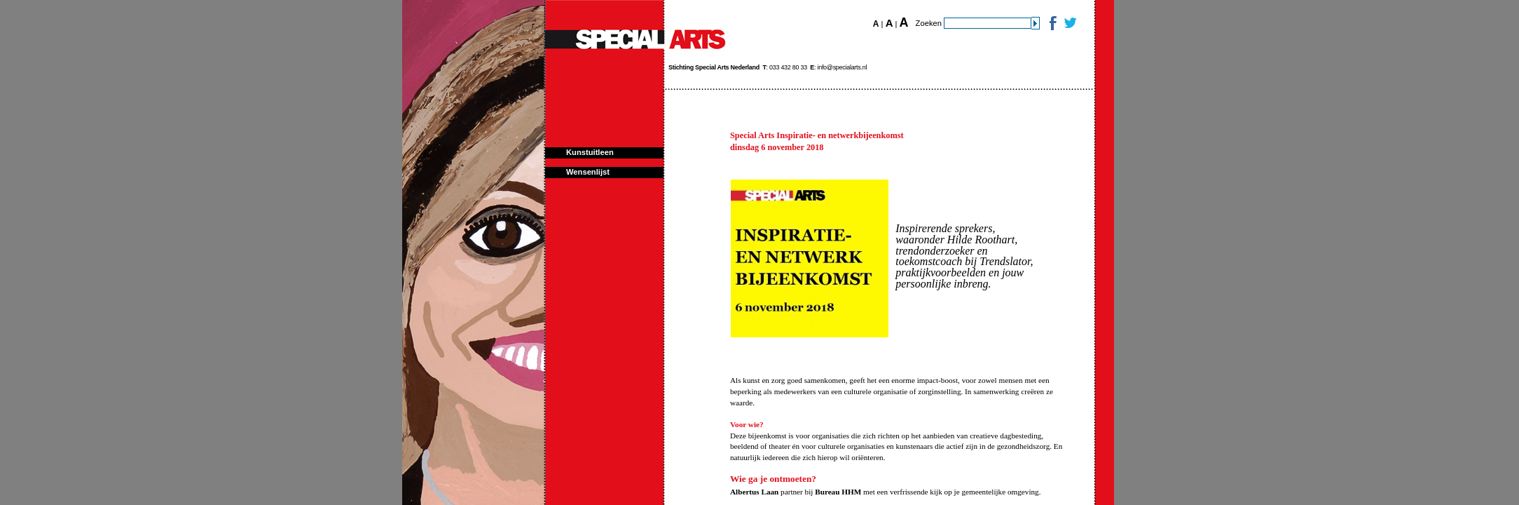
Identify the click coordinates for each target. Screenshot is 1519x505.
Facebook (1052, 23)
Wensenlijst (588, 172)
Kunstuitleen (590, 152)
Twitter (1069, 23)
